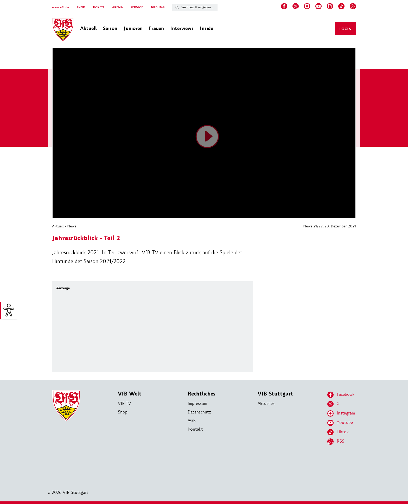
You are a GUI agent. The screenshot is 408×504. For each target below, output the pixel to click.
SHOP (81, 7)
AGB (192, 420)
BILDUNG (157, 7)
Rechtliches (201, 394)
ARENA (117, 7)
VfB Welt (130, 394)
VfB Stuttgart (275, 394)
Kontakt (195, 429)
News (71, 226)
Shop (123, 412)
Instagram (341, 413)
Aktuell (58, 226)
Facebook (340, 395)
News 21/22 (313, 226)
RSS (335, 441)
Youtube (340, 423)
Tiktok (338, 432)
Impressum (197, 403)
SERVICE (137, 7)
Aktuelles (266, 403)
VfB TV (124, 403)
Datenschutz (199, 412)
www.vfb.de (60, 7)
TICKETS (98, 7)
